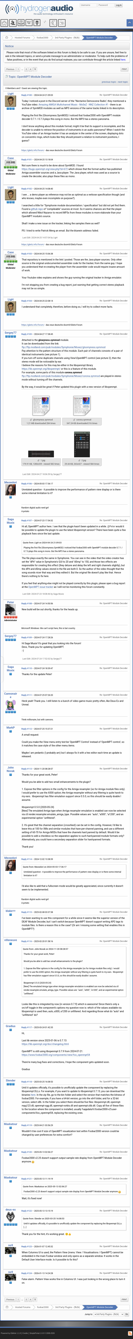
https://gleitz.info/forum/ (32, 150)
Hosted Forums (22, 37)
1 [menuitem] (18, 69)
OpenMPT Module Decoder (99, 37)
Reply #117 (26, 1027)
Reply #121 (26, 1179)
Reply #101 (26, 159)
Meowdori (10, 482)
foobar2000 (42, 37)
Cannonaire (10, 695)
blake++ (10, 911)
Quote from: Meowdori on (44, 867)
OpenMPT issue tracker (40, 587)
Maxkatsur (10, 1124)
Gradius (10, 1026)
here (123, 59)
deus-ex (11, 1209)
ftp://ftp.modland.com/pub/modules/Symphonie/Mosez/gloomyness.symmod (63, 347)
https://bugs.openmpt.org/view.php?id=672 (45, 169)
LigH (11, 93)
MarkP (11, 727)
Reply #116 (26, 941)
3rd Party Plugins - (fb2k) (67, 37)
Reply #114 (26, 859)
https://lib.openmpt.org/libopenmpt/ (41, 368)
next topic (123, 82)
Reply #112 (26, 729)
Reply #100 (26, 95)
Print (124, 69)
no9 (10, 1245)
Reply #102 (26, 189)
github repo (37, 209)
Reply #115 (26, 912)
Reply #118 (26, 1082)
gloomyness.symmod (41, 420)
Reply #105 (26, 334)
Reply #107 (26, 520)
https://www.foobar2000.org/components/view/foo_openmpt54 (56, 1055)
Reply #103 (26, 254)
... (22, 69)
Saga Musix (10, 521)
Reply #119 (26, 1125)
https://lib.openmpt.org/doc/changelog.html (45, 1044)
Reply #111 (26, 695)
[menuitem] (10, 69)
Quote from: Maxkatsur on (45, 1186)
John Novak (11, 769)
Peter (10, 602)
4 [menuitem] (30, 69)
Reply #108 (26, 603)
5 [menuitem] (35, 69)
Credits (25, 1333)
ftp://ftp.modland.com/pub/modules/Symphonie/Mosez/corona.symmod (61, 376)
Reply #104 (26, 301)
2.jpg (82, 460)
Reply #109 (26, 637)
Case (11, 158)
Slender (10, 1080)
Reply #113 (26, 769)
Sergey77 (10, 332)
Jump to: (89, 1314)
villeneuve (10, 940)
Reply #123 (26, 1246)
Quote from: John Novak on (45, 949)
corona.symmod (82, 420)
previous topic (109, 82)
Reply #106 (26, 484)
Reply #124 (26, 1273)
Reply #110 (26, 668)
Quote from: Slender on (43, 1218)
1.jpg (41, 460)
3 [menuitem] (26, 69)
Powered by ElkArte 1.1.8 (11, 1333)
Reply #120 (26, 1152)
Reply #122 (26, 1211)
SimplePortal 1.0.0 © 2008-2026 (42, 1333)
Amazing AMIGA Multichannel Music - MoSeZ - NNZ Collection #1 (73, 104)
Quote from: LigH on (42, 542)
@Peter (111, 526)
